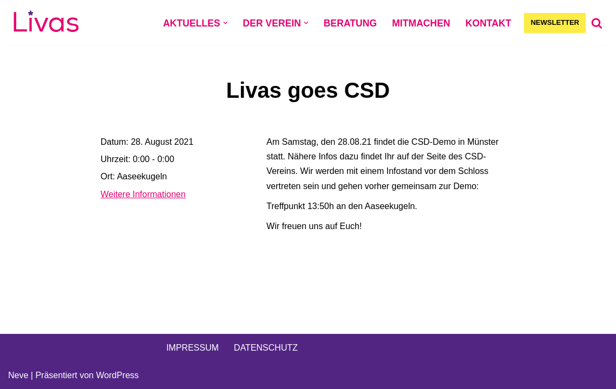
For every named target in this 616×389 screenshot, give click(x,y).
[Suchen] (596, 23)
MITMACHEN (421, 23)
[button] (225, 23)
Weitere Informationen (143, 194)
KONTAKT (489, 23)
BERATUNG (350, 23)
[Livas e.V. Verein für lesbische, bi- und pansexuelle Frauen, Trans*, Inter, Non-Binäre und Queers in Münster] (46, 23)
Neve (18, 375)
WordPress (117, 375)
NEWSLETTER (554, 22)
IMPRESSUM (192, 347)
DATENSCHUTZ (266, 347)
